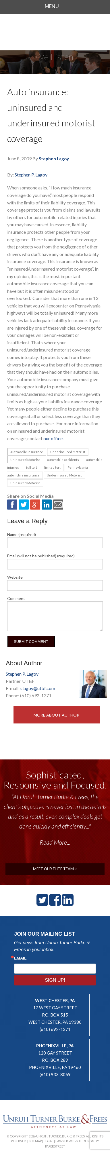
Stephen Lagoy (54, 158)
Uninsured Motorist (25, 459)
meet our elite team (55, 869)
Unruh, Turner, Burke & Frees (55, 29)
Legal (48, 1141)
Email (20, 958)
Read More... (55, 842)
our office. (53, 438)
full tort (31, 467)
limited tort (52, 467)
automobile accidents (63, 459)
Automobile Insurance (26, 452)
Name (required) (21, 534)
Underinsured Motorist (67, 452)
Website (15, 577)
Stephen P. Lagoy (31, 174)
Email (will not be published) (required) (41, 555)
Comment (16, 598)
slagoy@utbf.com (37, 688)
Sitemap (35, 1141)
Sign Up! (55, 980)
